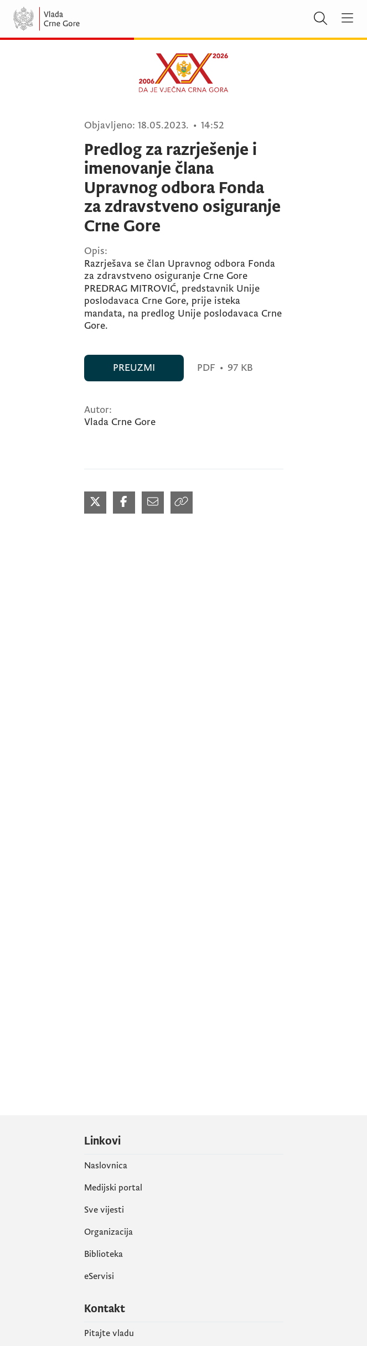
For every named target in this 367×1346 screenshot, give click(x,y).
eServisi (99, 1276)
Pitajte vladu (109, 1333)
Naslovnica (105, 1165)
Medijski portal (113, 1187)
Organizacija (108, 1232)
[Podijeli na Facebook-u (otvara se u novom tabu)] (124, 502)
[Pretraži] (320, 19)
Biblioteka (103, 1254)
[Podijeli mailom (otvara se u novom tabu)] (153, 502)
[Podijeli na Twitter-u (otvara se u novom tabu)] (95, 502)
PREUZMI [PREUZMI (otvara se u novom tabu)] (134, 368)
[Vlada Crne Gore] (79, 19)
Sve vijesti (104, 1209)
